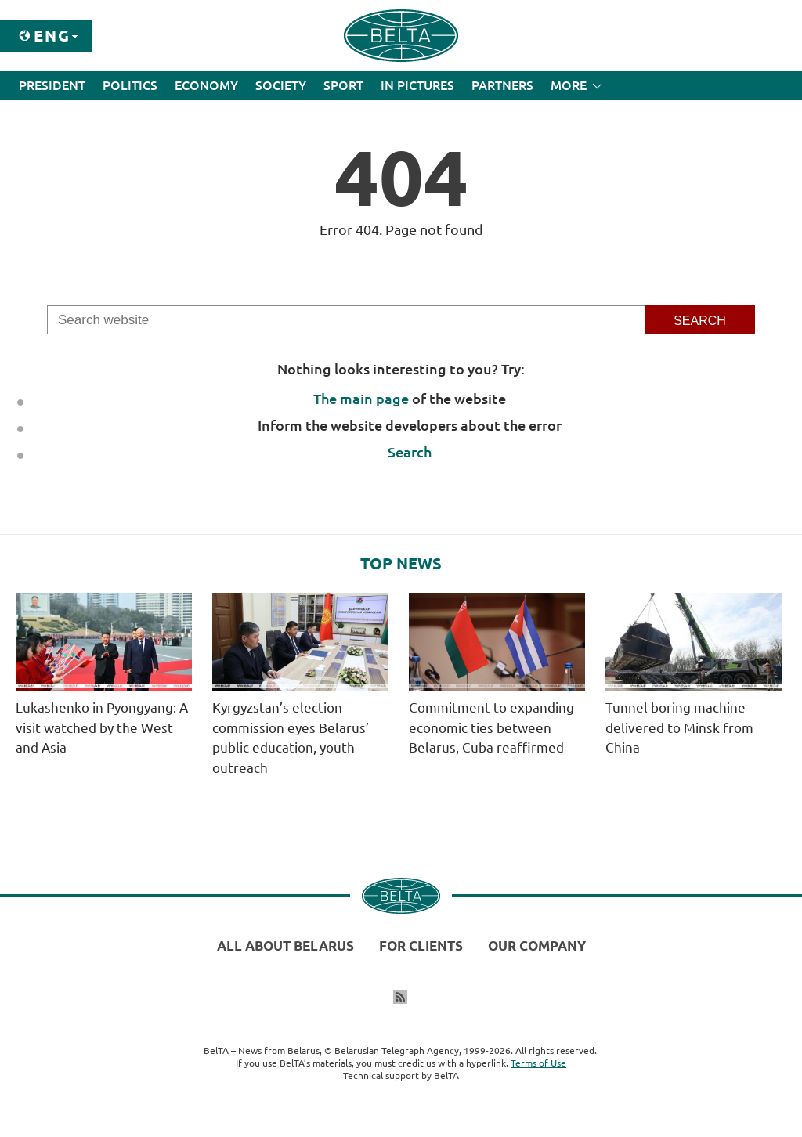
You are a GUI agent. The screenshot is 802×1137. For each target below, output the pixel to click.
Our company (537, 945)
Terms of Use (538, 1063)
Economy (206, 85)
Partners (502, 85)
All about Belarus (285, 945)
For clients (421, 945)
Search (410, 452)
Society (280, 85)
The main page (361, 398)
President (52, 85)
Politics (130, 85)
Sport (343, 85)
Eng (52, 36)
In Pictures (417, 85)
